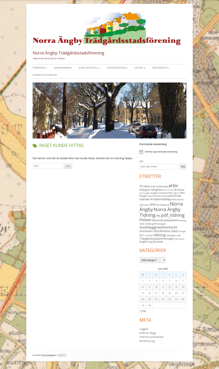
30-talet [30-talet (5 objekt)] (144, 186)
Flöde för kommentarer (151, 336)
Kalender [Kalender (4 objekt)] (144, 199)
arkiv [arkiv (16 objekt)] (173, 185)
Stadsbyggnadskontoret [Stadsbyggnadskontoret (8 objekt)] (158, 227)
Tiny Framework (49, 355)
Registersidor (159, 67)
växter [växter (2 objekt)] (181, 239)
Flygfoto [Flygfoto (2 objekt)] (176, 193)
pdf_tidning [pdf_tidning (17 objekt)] (173, 215)
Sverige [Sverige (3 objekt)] (182, 231)
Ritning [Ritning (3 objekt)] (182, 220)
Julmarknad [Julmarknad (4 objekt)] (174, 196)
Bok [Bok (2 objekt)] (163, 190)
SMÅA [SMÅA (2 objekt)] (141, 224)
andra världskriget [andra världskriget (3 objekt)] (159, 186)
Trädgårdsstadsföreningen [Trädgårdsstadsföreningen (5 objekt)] (156, 238)
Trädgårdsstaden (116, 67)
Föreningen (39, 67)
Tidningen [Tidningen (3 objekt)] (171, 235)
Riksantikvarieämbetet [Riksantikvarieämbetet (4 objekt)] (165, 220)
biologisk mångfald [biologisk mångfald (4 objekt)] (150, 189)
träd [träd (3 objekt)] (179, 235)
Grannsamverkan (63, 67)
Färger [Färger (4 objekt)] (143, 196)
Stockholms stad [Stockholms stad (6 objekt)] (165, 231)
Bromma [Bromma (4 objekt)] (179, 189)
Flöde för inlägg (147, 332)
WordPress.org (147, 340)
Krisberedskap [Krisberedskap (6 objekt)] (161, 199)
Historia (139, 67)
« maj (142, 311)
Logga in (143, 328)
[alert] (162, 152)
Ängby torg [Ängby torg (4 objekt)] (146, 241)
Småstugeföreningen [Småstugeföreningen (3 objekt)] (155, 223)
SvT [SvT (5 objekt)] (141, 235)
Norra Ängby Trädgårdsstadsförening (68, 53)
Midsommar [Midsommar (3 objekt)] (178, 199)
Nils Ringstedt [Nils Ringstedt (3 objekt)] (162, 204)
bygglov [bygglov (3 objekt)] (155, 192)
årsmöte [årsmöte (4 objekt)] (158, 241)
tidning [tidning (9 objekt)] (160, 235)
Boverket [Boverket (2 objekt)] (170, 190)
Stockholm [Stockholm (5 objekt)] (146, 231)
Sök (141, 161)
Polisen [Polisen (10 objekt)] (145, 219)
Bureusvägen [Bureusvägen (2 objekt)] (144, 193)
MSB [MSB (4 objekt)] (152, 204)
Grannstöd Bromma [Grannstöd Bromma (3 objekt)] (157, 195)
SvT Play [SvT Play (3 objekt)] (149, 235)
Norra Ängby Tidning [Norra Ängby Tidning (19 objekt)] (159, 212)
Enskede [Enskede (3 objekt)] (163, 192)
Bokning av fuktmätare (45, 75)
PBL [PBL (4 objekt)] (158, 216)
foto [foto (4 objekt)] (182, 192)
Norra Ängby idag (88, 67)
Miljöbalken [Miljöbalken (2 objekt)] (144, 205)
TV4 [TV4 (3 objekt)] (176, 238)
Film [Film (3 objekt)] (170, 192)
